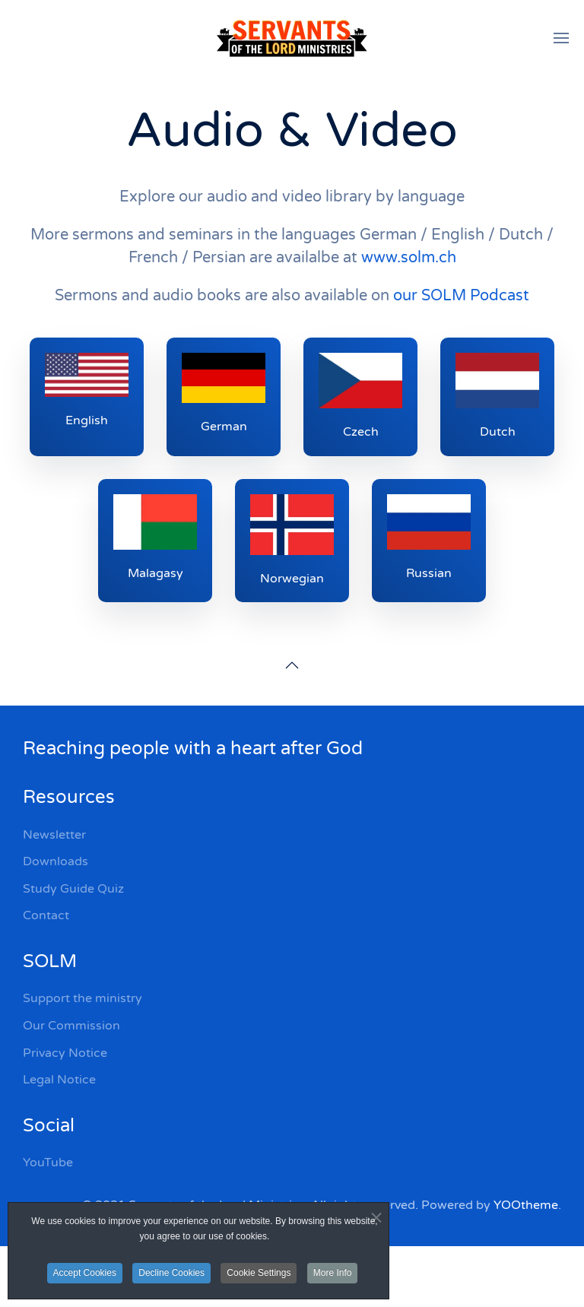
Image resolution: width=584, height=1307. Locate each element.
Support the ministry (82, 998)
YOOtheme (526, 1205)
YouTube (48, 1162)
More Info (332, 1272)
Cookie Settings (258, 1272)
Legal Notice (59, 1079)
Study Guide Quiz (73, 888)
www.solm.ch (408, 258)
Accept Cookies (84, 1272)
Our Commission (71, 1025)
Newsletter (54, 834)
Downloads (55, 861)
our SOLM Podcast (461, 296)
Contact (46, 915)
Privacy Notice (65, 1053)
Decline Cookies (171, 1272)
